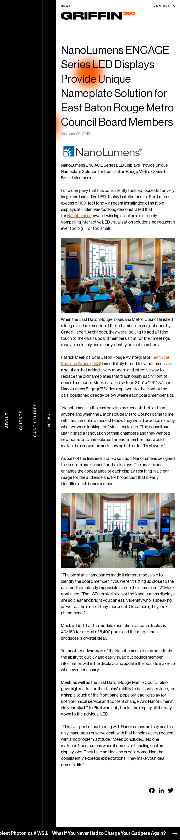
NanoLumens (79, 216)
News (66, 5)
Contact (162, 5)
